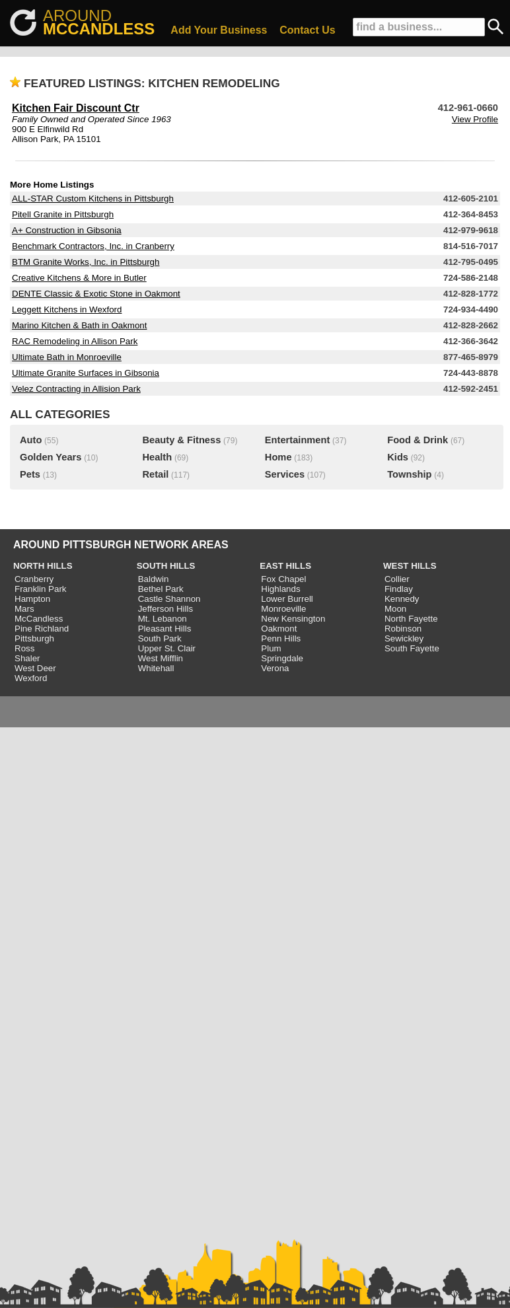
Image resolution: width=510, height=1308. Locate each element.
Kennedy (401, 599)
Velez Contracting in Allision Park (76, 389)
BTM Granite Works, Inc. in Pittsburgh (85, 262)
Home (278, 457)
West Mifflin (160, 658)
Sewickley (403, 638)
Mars (24, 609)
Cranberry (34, 579)
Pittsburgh (34, 638)
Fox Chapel (283, 579)
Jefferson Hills (165, 609)
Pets (30, 474)
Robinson (402, 629)
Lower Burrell (287, 599)
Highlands (280, 589)
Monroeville (283, 609)
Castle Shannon (169, 599)
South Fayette (411, 648)
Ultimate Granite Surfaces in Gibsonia (85, 373)
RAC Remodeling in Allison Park (74, 341)
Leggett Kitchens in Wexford (67, 309)
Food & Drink (417, 440)
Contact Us (307, 30)
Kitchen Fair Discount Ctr (75, 108)
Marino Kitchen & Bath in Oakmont (79, 325)
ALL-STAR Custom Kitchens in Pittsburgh (93, 198)
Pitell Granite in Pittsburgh (63, 214)
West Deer (35, 668)
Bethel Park (161, 589)
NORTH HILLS (43, 566)
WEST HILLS (410, 566)
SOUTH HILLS (166, 566)
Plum (271, 648)
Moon (395, 609)
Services (285, 474)
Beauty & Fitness (181, 440)
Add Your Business (218, 30)
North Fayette (411, 619)
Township (409, 474)
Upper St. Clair (167, 648)
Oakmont (279, 629)
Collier (397, 579)
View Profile (475, 119)
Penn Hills (281, 638)
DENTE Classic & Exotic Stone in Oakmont (96, 294)
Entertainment (297, 440)
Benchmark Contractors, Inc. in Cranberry (93, 246)
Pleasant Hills (165, 629)
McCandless (39, 619)
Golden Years (50, 457)
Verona (275, 668)
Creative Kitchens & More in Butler (79, 278)
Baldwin (153, 579)
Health (157, 457)
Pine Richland (42, 629)
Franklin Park (41, 589)
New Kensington (293, 619)
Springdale (282, 658)
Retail (155, 474)
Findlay (398, 589)
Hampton (32, 599)
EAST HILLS (285, 566)
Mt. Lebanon (162, 619)
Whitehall (156, 668)
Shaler (27, 658)
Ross (24, 648)
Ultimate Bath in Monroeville (67, 357)
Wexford (31, 678)
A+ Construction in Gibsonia (67, 230)
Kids (397, 457)
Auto (31, 440)
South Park (160, 638)
